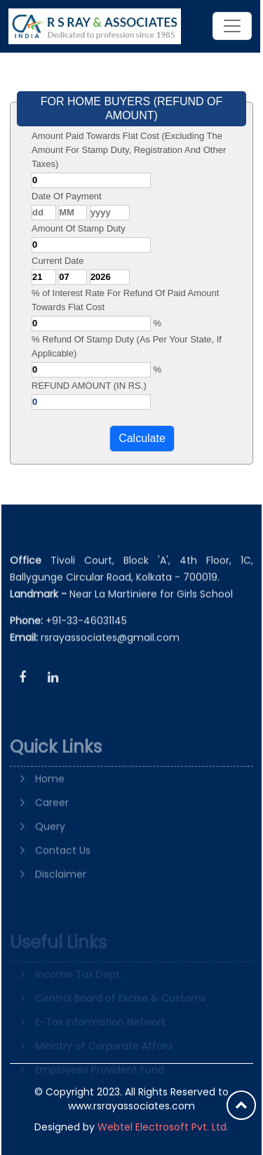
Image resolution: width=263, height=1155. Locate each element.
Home (50, 801)
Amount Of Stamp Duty (79, 228)
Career (52, 824)
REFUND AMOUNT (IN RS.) (89, 385)
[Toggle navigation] (232, 26)
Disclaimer (60, 896)
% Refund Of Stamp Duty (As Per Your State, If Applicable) (127, 346)
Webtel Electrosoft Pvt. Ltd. (163, 1127)
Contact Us (62, 872)
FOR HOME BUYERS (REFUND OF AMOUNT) (132, 108)
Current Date (57, 260)
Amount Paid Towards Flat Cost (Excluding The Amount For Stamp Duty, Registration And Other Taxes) (129, 150)
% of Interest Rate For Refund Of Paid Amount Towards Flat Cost (125, 300)
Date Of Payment (67, 196)
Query (50, 848)
